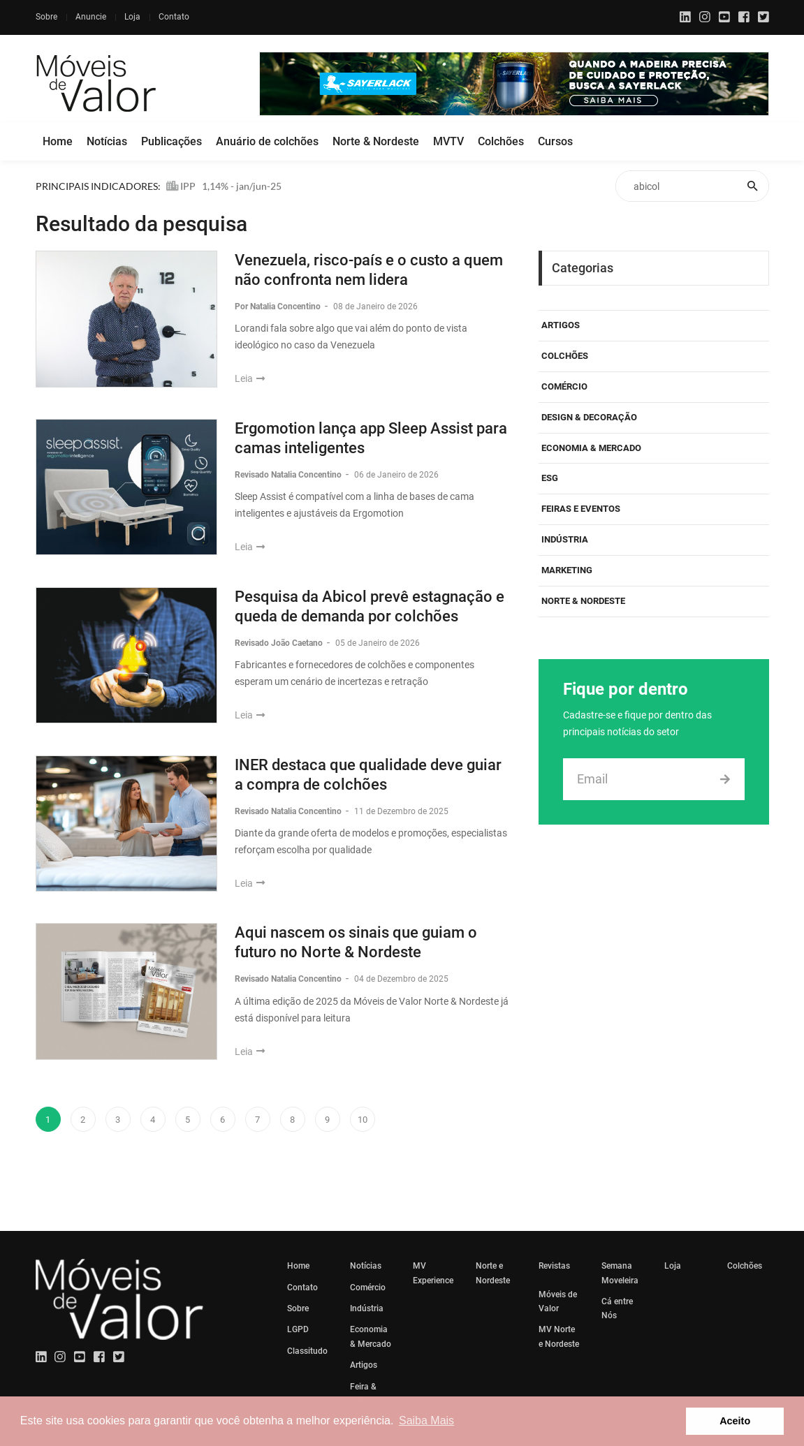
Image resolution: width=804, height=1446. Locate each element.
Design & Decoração (589, 417)
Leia (250, 378)
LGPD (298, 1329)
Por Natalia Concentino (279, 306)
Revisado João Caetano (280, 643)
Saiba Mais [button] (426, 1420)
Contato (174, 17)
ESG (549, 478)
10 (362, 1119)
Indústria (564, 539)
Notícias (107, 141)
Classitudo (307, 1351)
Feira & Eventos (365, 1394)
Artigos (560, 325)
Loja (132, 17)
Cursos (555, 141)
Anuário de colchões (267, 141)
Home (58, 141)
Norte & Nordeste (375, 141)
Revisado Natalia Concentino (289, 475)
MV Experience (433, 1273)
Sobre (46, 17)
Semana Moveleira (619, 1273)
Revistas (554, 1266)
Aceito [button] (734, 1420)
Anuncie (90, 17)
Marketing (566, 570)
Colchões (501, 141)
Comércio (564, 386)
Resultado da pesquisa (141, 224)
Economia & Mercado (591, 448)
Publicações (171, 141)
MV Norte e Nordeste (559, 1336)
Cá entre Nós (617, 1308)
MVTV (448, 141)
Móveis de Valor (558, 1301)
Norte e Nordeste (493, 1273)
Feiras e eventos (580, 508)
